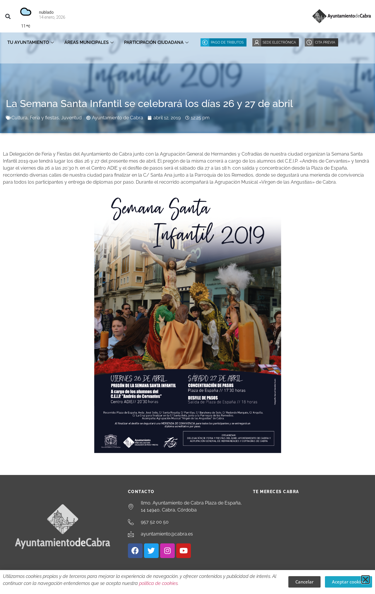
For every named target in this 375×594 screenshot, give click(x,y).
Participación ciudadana (156, 42)
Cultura (19, 117)
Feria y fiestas (44, 117)
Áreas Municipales (89, 42)
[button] (8, 16)
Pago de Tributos (227, 42)
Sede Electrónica (279, 42)
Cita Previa (325, 42)
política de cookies (158, 583)
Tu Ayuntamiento (30, 42)
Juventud (71, 117)
